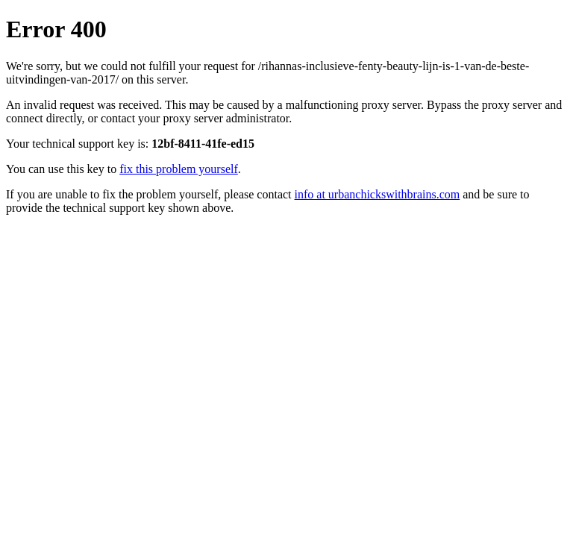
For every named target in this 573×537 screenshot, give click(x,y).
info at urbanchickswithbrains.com (377, 194)
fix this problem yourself (178, 169)
